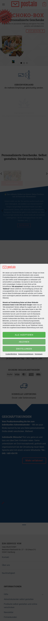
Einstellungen (24, 349)
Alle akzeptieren (24, 335)
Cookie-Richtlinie (11, 354)
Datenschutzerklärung (25, 354)
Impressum (38, 354)
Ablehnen (24, 342)
